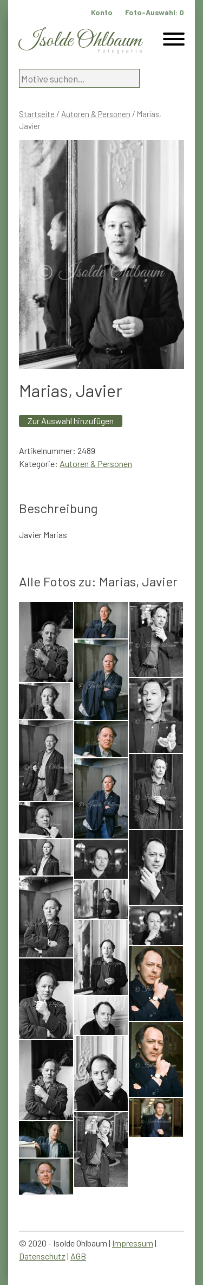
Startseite (37, 114)
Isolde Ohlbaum (80, 41)
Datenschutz (42, 1256)
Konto (102, 12)
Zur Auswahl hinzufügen (71, 420)
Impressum (132, 1243)
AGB (78, 1256)
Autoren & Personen (95, 114)
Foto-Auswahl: (154, 12)
